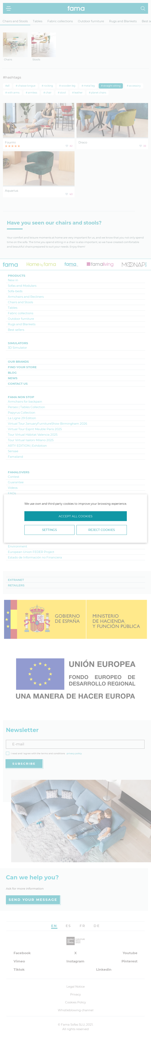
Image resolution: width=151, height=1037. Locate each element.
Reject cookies (101, 530)
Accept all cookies (75, 516)
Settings (49, 530)
